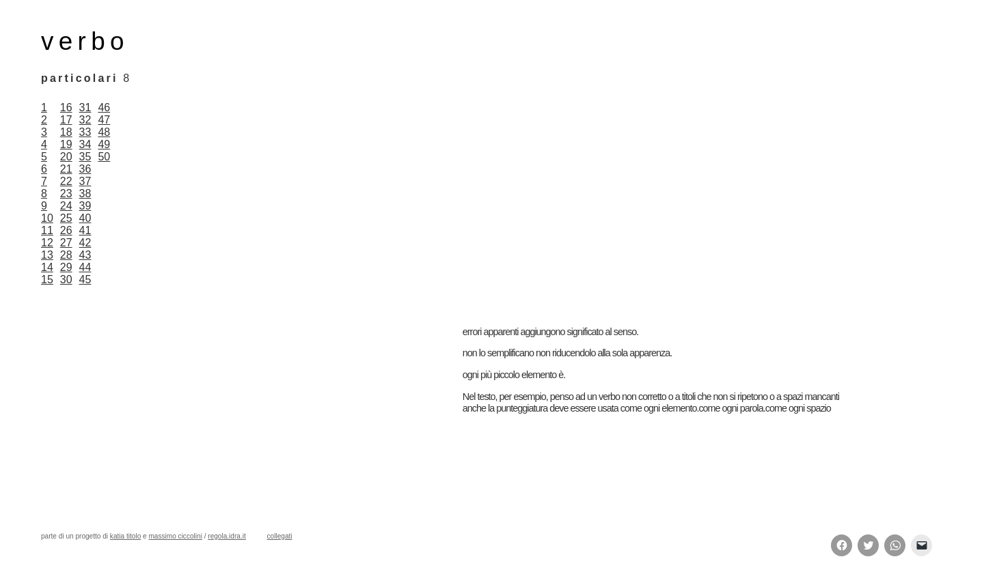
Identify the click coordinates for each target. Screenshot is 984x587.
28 (66, 255)
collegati (279, 536)
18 (66, 132)
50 (104, 156)
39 (85, 206)
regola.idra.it (226, 536)
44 (85, 267)
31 (85, 107)
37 (85, 181)
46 (104, 107)
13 (47, 255)
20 (66, 156)
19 (66, 144)
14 (47, 267)
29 (66, 267)
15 (47, 279)
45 (85, 279)
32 (85, 120)
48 (104, 132)
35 (85, 156)
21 (66, 169)
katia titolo (125, 536)
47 (104, 120)
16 (66, 107)
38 (85, 193)
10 (47, 218)
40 (85, 218)
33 (85, 132)
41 (85, 230)
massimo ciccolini (175, 536)
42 (85, 242)
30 (66, 279)
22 (66, 181)
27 (66, 242)
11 (47, 230)
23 (66, 193)
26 (66, 230)
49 (104, 144)
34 (85, 144)
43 (85, 255)
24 (66, 206)
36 (85, 169)
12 (47, 242)
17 (66, 120)
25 (66, 218)
